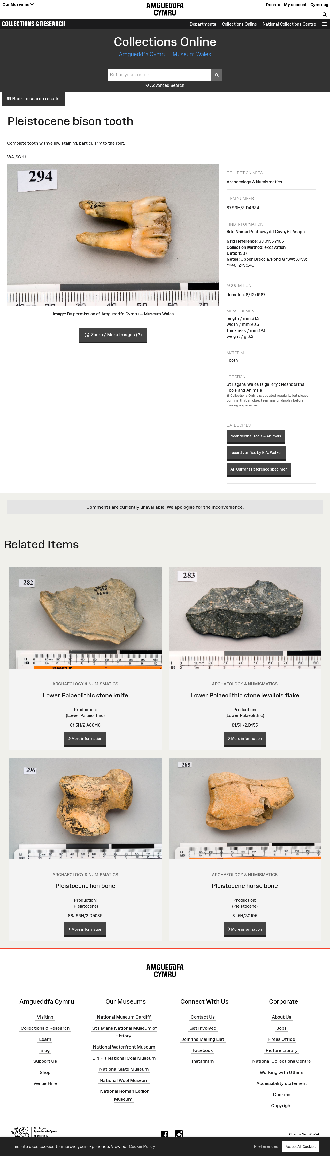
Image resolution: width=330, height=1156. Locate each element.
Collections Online (239, 24)
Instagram (203, 1061)
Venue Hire (45, 1083)
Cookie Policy (142, 1146)
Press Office (281, 1039)
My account (295, 4)
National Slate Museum (124, 1069)
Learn (45, 1039)
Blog (45, 1050)
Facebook (203, 1050)
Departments (203, 24)
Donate (273, 4)
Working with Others (281, 1072)
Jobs (282, 1028)
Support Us (45, 1061)
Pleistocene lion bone (85, 885)
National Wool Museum (123, 1080)
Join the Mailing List (202, 1039)
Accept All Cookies (301, 1146)
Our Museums (18, 4)
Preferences (266, 1146)
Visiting (45, 1017)
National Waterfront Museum (124, 1047)
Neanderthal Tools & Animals (255, 436)
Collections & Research (33, 24)
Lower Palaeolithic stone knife (85, 695)
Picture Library (282, 1050)
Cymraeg (319, 4)
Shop (45, 1072)
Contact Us (203, 1017)
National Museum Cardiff (124, 1017)
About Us (281, 1017)
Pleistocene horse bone (245, 885)
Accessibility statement (281, 1083)
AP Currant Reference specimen (259, 469)
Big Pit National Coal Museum (124, 1058)
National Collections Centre (289, 24)
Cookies (281, 1094)
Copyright (281, 1105)
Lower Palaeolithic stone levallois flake (244, 695)
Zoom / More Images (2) (113, 335)
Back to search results (33, 98)
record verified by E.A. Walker (256, 452)
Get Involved (202, 1028)
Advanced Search (165, 85)
